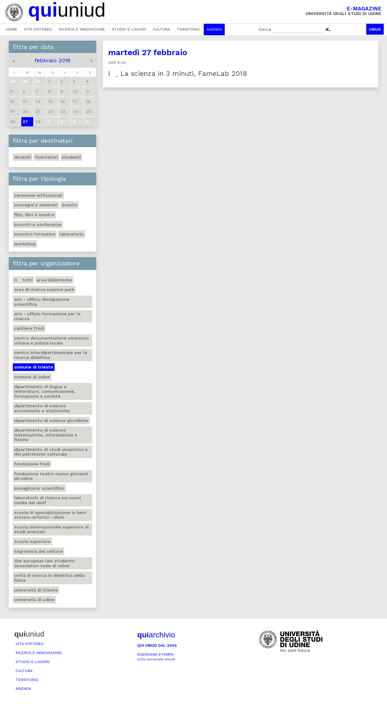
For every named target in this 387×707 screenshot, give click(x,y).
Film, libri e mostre (34, 214)
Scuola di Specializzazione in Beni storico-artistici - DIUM (50, 515)
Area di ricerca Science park (44, 289)
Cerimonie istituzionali (38, 195)
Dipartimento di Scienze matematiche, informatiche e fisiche (45, 434)
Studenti (71, 157)
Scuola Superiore (32, 541)
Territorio (188, 29)
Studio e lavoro (129, 29)
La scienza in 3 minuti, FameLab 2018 (177, 74)
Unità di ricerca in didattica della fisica (49, 578)
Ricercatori (46, 157)
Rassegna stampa (156, 656)
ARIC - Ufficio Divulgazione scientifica (41, 302)
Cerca (265, 29)
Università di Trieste (36, 590)
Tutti (23, 280)
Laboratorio (71, 234)
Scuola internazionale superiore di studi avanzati (51, 529)
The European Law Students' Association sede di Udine (45, 563)
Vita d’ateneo (38, 29)
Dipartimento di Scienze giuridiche (51, 420)
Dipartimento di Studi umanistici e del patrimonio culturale (51, 452)
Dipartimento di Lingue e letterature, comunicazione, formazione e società (44, 391)
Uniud (375, 29)
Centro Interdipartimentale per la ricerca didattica (50, 355)
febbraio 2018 (52, 60)
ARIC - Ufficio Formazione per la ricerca (47, 316)
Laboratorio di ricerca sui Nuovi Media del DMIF (47, 500)
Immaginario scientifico (39, 488)
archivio (156, 635)
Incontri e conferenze (38, 224)
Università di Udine (34, 599)
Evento (69, 204)
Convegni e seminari (36, 204)
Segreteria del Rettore (38, 551)
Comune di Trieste (33, 367)
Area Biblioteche (54, 280)
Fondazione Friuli (32, 464)
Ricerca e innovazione (82, 29)
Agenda (214, 29)
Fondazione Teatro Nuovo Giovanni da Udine (51, 476)
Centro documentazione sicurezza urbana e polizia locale (51, 340)
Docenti (22, 157)
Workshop (25, 243)
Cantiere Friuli (29, 328)
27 (25, 121)
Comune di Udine (32, 376)
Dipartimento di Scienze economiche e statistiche (42, 408)
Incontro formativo (34, 234)
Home (11, 29)
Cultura (161, 29)
